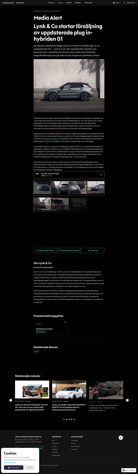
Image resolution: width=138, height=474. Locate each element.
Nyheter (50, 2)
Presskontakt (88, 2)
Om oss (60, 2)
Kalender (78, 2)
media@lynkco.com (41, 331)
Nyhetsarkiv (55, 443)
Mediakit (69, 2)
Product (36, 351)
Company (74, 449)
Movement (74, 440)
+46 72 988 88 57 (41, 332)
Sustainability (75, 446)
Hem (53, 440)
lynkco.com (130, 2)
